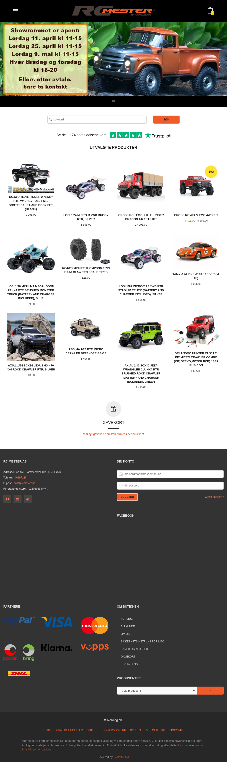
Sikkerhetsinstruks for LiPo (142, 641)
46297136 (20, 477)
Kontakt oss (130, 664)
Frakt (47, 730)
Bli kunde (128, 626)
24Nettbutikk (121, 756)
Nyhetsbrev (139, 730)
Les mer (183, 745)
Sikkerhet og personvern (106, 730)
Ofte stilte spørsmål (168, 730)
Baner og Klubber (134, 648)
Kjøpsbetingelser (69, 730)
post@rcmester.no (24, 482)
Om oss (126, 633)
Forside (127, 618)
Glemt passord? (214, 496)
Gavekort (128, 656)
